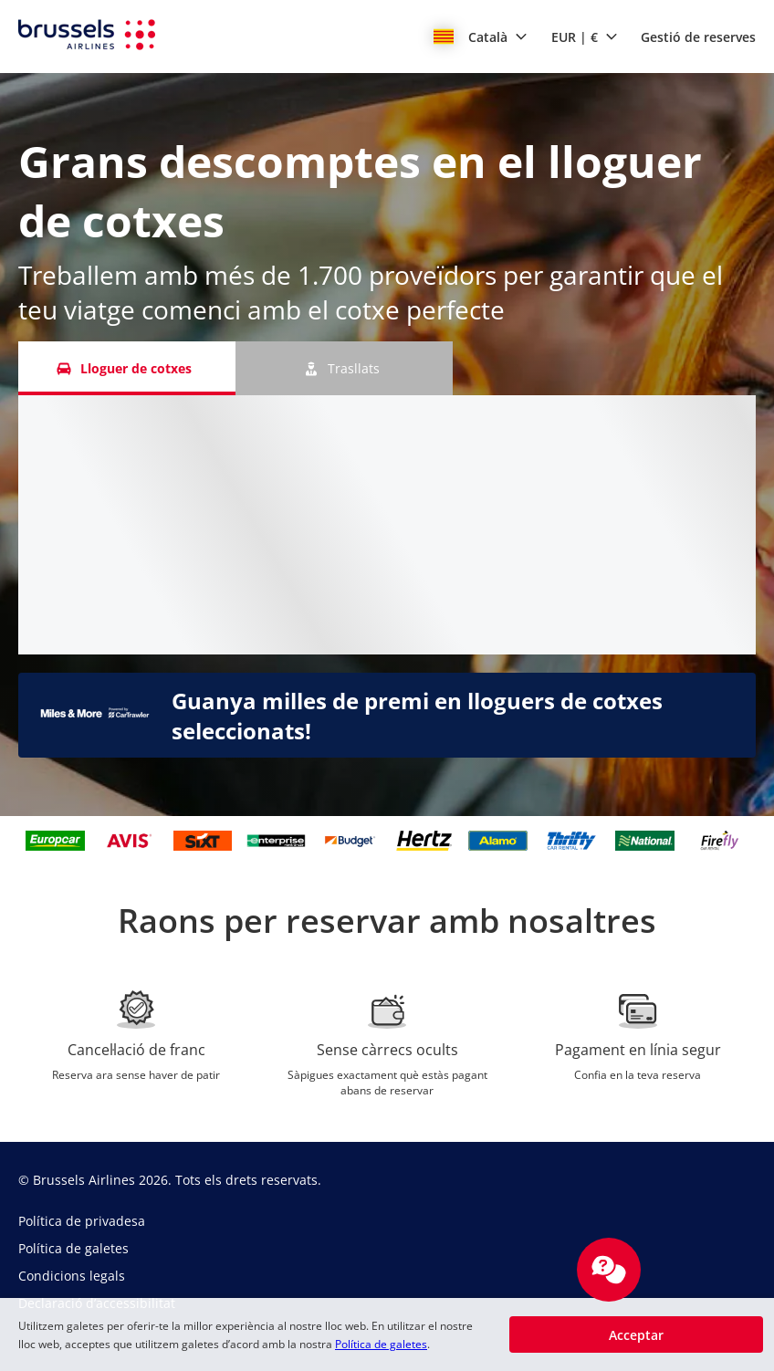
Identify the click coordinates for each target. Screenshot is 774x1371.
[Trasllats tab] (344, 368)
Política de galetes (381, 1344)
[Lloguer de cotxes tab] (126, 368)
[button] (480, 36)
